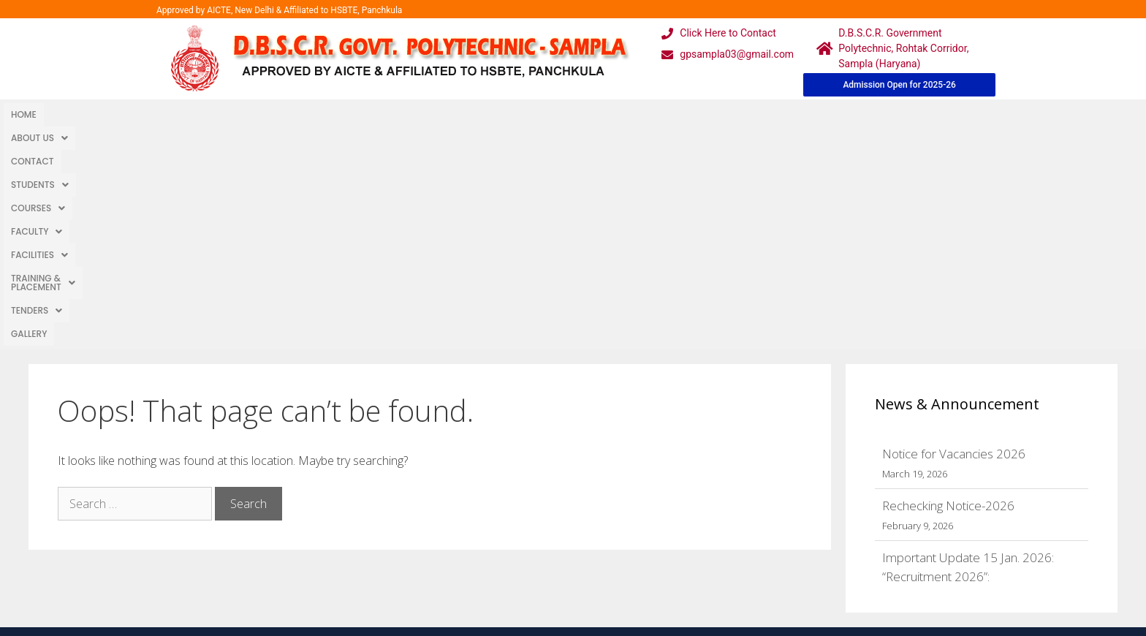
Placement (519, 561)
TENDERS (615, 114)
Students (209, 114)
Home (24, 114)
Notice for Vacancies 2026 (953, 234)
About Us (79, 114)
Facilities (415, 114)
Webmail (513, 473)
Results (510, 532)
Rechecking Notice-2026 (948, 286)
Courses (279, 114)
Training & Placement (517, 114)
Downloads (407, 532)
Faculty (346, 114)
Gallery (673, 114)
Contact (144, 114)
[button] (79, 114)
